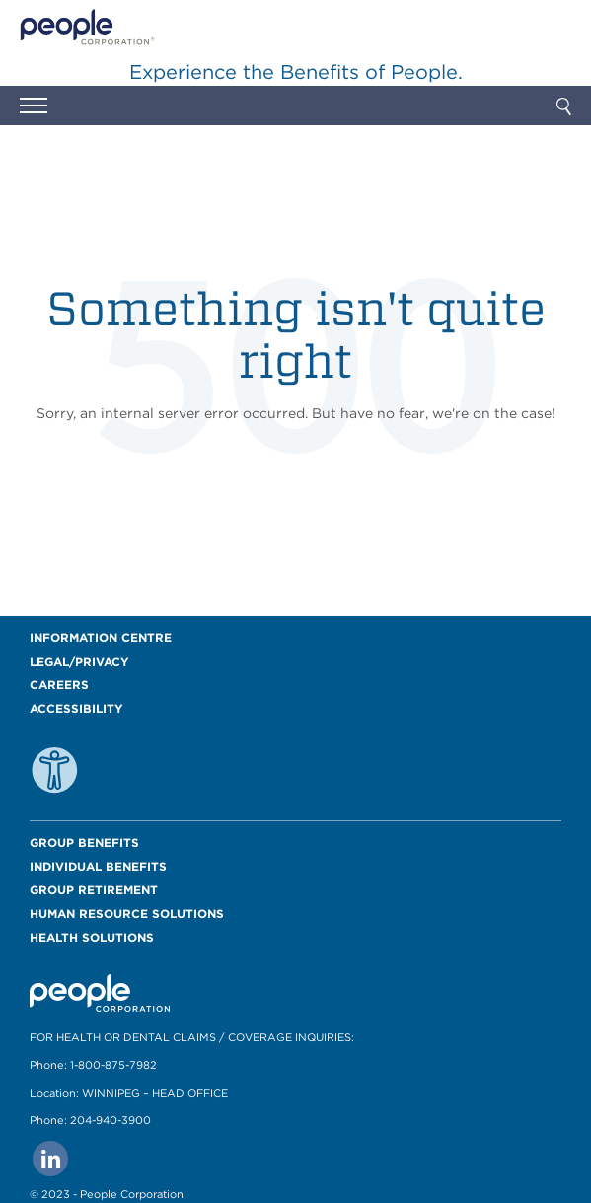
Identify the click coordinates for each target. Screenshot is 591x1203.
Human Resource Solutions (127, 913)
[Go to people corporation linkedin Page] (50, 1158)
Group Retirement (94, 890)
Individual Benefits (98, 866)
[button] (33, 108)
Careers (59, 684)
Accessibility (76, 708)
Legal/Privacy (79, 661)
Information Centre (101, 637)
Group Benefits (84, 842)
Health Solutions (92, 937)
